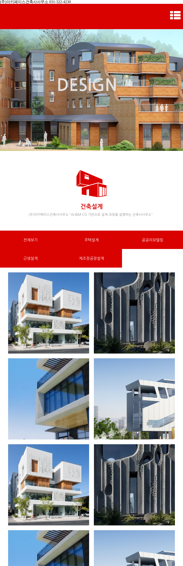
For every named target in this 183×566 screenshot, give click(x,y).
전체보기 (30, 240)
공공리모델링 (152, 240)
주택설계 (91, 240)
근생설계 (30, 258)
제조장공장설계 (91, 258)
